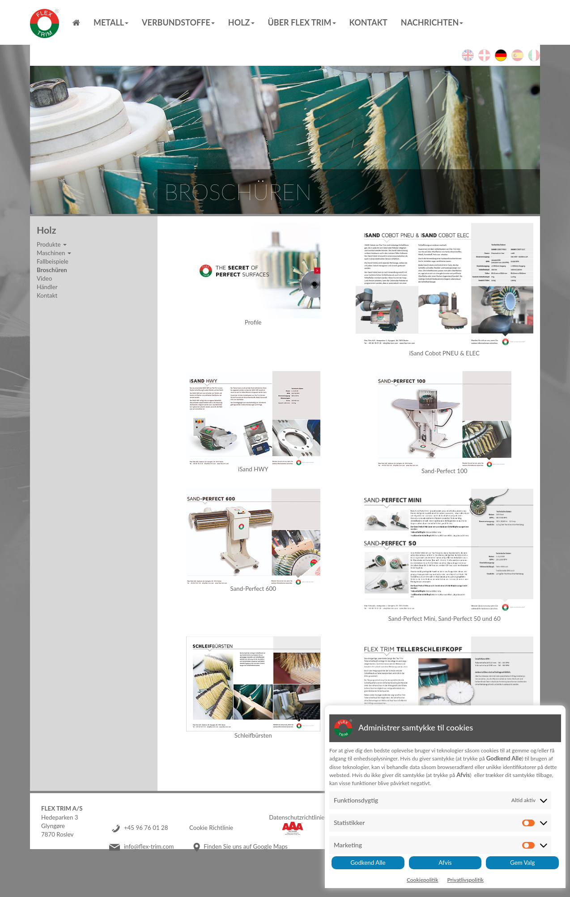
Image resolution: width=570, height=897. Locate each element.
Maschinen (54, 252)
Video (44, 278)
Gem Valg (522, 862)
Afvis (444, 862)
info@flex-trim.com (149, 846)
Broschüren (52, 269)
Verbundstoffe (178, 22)
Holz (241, 22)
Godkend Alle (367, 862)
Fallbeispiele (52, 261)
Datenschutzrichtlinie (296, 817)
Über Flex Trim (302, 22)
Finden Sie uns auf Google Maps (246, 846)
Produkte (52, 244)
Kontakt (368, 22)
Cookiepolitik (422, 879)
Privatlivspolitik (465, 879)
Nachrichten (432, 22)
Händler (47, 286)
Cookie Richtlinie (211, 827)
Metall (111, 22)
